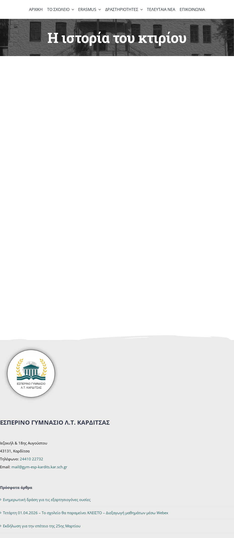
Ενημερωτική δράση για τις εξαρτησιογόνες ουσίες (47, 499)
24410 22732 (31, 458)
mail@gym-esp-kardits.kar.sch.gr (39, 466)
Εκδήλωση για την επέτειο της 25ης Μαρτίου (41, 525)
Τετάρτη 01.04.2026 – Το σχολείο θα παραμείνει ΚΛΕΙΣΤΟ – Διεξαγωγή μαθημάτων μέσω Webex (85, 512)
